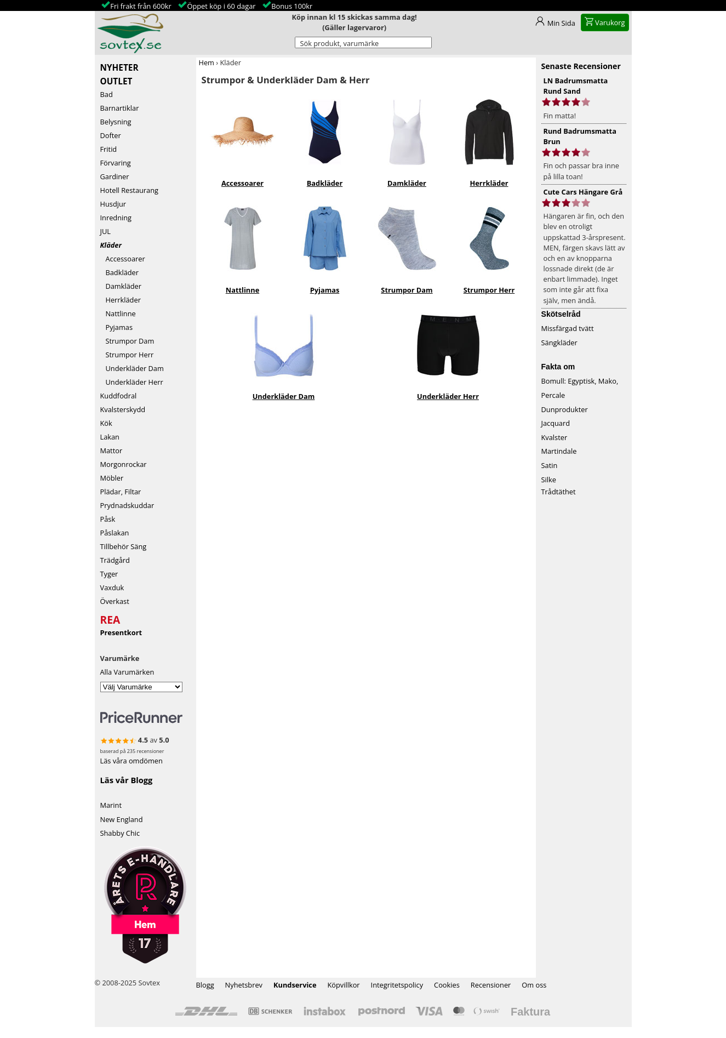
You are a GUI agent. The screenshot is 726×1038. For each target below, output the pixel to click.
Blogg (205, 985)
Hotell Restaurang (129, 190)
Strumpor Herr (127, 355)
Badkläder (119, 272)
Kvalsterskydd (123, 409)
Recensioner (491, 985)
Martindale (559, 451)
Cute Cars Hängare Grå (583, 192)
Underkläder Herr (131, 382)
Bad (106, 94)
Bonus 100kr (291, 6)
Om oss (534, 985)
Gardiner (114, 176)
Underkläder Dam (132, 368)
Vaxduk (112, 587)
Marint (111, 805)
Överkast (114, 601)
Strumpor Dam (127, 341)
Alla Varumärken (127, 672)
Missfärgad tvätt (567, 328)
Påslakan (114, 533)
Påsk (108, 519)
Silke (548, 479)
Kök (106, 423)
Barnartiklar (119, 108)
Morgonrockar (123, 464)
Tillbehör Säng (123, 546)
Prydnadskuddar (127, 505)
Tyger (109, 574)
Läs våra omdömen (131, 761)
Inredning (116, 218)
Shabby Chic (120, 833)
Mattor (111, 450)
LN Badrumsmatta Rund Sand (576, 86)
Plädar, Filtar (120, 492)
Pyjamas (116, 327)
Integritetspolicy (397, 985)
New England (121, 819)
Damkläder (121, 286)
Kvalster (554, 437)
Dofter (110, 135)
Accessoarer (122, 259)
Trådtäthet (558, 492)
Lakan (109, 437)
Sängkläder (559, 342)
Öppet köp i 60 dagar (221, 6)
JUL (105, 231)
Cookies (447, 985)
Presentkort (121, 632)
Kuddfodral (118, 396)
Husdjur (113, 204)
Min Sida (561, 23)
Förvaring (115, 163)
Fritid (108, 149)
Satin (549, 465)
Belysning (116, 122)
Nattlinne (118, 313)
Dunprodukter (564, 409)
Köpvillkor (343, 985)
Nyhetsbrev (243, 985)
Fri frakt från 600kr (140, 6)
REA (110, 618)
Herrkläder (120, 300)
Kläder (111, 245)
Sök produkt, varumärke (339, 43)
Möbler (112, 478)
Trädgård (115, 560)
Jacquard (555, 423)
